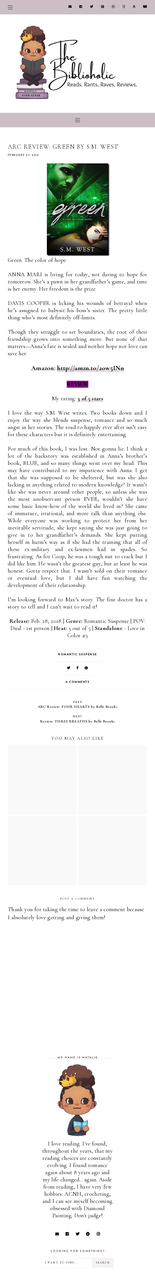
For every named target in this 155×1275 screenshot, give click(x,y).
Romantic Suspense (77, 654)
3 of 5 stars (90, 398)
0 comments (77, 682)
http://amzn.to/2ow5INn (90, 368)
